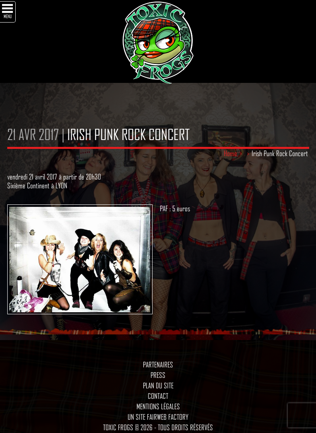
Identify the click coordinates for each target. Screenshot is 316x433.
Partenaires (158, 364)
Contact (158, 396)
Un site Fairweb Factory (158, 416)
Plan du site (158, 385)
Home (230, 153)
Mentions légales (158, 406)
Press (158, 375)
